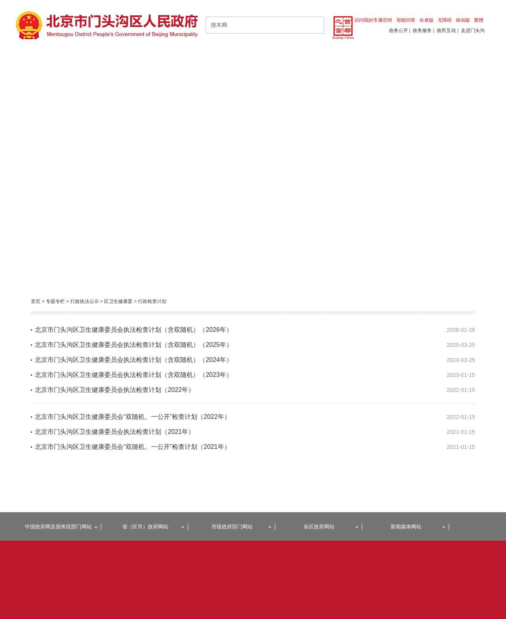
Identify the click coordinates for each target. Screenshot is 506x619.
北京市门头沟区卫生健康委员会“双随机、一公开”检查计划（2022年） (132, 416)
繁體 (478, 20)
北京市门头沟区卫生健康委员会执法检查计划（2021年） (114, 431)
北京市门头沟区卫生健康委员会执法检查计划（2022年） (114, 389)
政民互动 (446, 30)
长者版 (426, 20)
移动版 (463, 20)
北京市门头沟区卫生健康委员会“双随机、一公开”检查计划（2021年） (132, 446)
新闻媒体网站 (418, 527)
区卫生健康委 (118, 301)
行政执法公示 (84, 301)
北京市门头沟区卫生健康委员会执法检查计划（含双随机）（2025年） (133, 344)
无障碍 (445, 20)
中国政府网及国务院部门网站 (61, 527)
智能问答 (405, 20)
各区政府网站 (331, 527)
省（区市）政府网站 (153, 527)
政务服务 (422, 30)
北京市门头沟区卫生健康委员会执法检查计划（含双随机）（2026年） (133, 329)
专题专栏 (55, 301)
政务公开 (398, 30)
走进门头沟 (473, 30)
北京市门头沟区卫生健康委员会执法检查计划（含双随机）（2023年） (133, 374)
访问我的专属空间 (373, 20)
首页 (35, 301)
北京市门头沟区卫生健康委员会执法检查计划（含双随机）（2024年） (133, 359)
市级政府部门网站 (241, 527)
